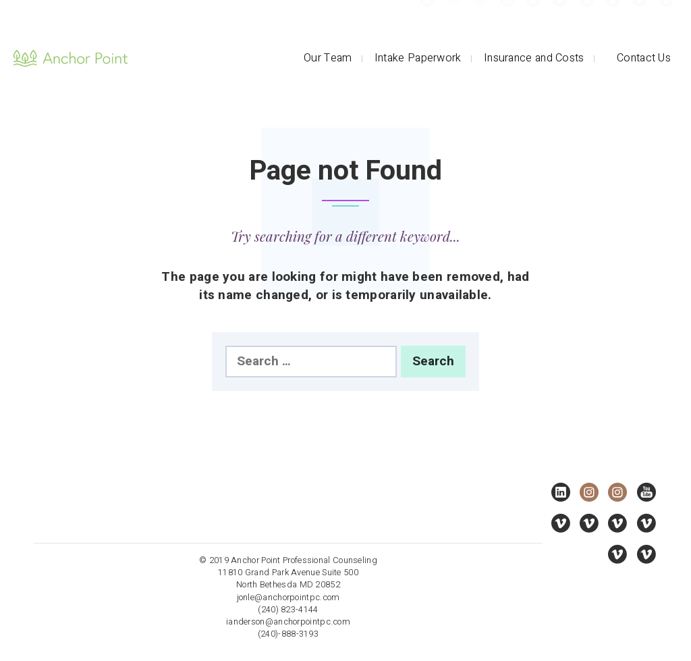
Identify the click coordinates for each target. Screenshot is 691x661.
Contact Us (644, 58)
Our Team (328, 58)
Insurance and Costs (534, 58)
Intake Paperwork (418, 58)
